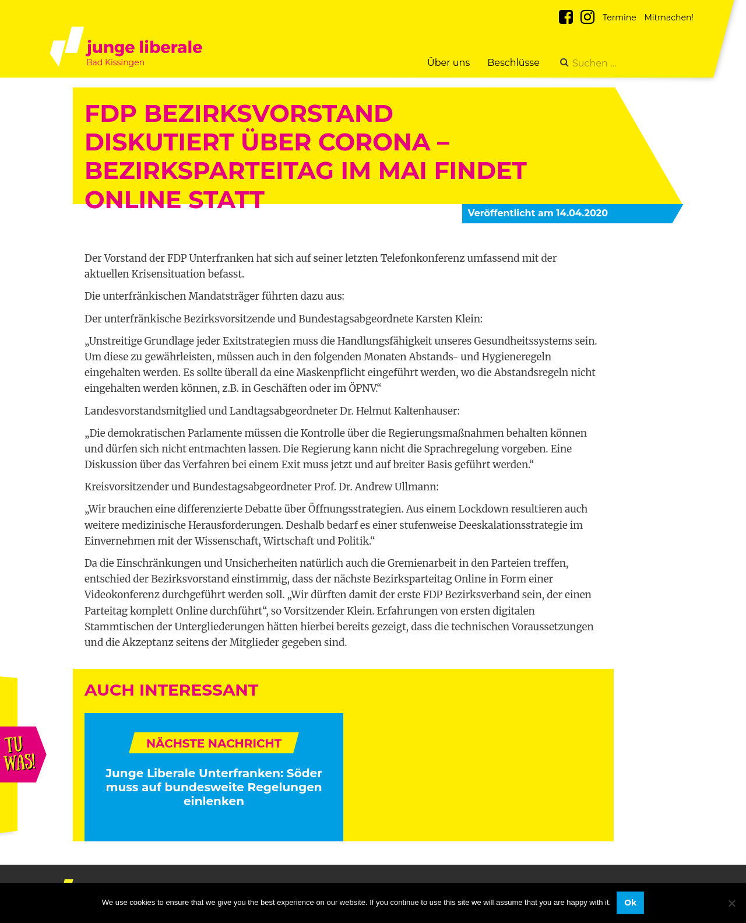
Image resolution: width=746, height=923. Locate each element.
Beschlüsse (513, 62)
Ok (630, 902)
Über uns (448, 62)
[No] (731, 903)
